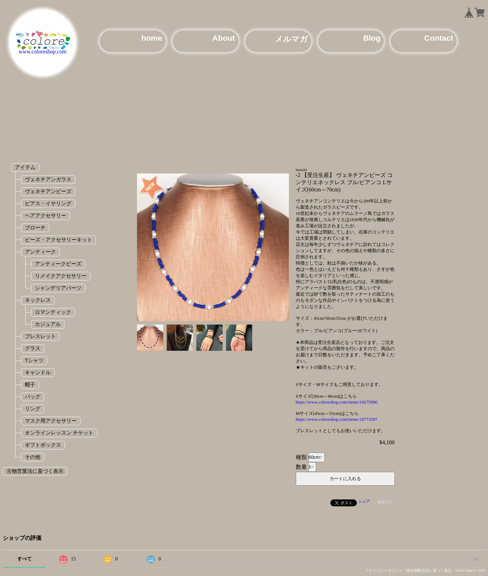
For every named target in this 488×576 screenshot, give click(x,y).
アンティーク (40, 252)
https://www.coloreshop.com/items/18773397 (337, 419)
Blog (371, 38)
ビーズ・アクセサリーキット (58, 239)
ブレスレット (40, 336)
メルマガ (291, 39)
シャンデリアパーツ (58, 288)
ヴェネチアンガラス (48, 179)
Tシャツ (34, 360)
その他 (32, 457)
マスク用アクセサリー (51, 421)
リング (32, 408)
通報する (384, 502)
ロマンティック (53, 312)
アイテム (25, 167)
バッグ (32, 396)
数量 (301, 466)
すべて (24, 559)
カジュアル (48, 324)
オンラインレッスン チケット (59, 433)
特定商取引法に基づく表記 (429, 570)
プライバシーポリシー (384, 570)
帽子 (30, 384)
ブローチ (35, 227)
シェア (364, 501)
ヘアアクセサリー (45, 215)
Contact (438, 38)
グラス (32, 348)
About (223, 38)
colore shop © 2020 (470, 570)
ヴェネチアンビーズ (48, 191)
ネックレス (38, 300)
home (151, 38)
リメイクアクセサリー (61, 276)
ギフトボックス (43, 445)
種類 (301, 457)
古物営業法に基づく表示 (35, 471)
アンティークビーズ (58, 264)
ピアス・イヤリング (48, 203)
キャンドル (38, 372)
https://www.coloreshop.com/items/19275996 (337, 402)
